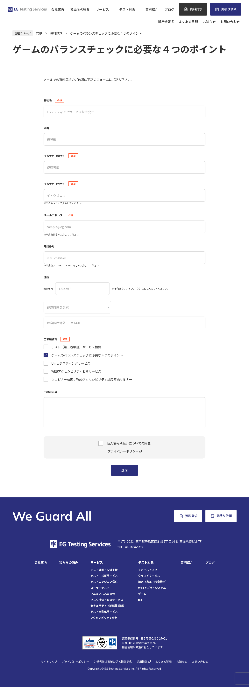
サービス (102, 9)
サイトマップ (49, 661)
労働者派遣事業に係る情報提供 (113, 661)
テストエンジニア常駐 (104, 582)
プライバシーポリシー (123, 451)
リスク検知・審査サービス (106, 600)
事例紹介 (152, 9)
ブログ (169, 9)
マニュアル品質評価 (102, 594)
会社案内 (57, 9)
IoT (140, 600)
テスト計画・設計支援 (104, 570)
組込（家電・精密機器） (153, 582)
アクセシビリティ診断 (103, 618)
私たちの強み (80, 9)
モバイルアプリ (147, 570)
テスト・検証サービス (104, 576)
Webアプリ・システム (152, 588)
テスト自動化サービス (104, 611)
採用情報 (164, 21)
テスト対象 (127, 9)
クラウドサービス (149, 576)
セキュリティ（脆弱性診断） (108, 605)
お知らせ (209, 21)
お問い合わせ (230, 21)
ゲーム (142, 594)
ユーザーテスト (100, 588)
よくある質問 (188, 21)
